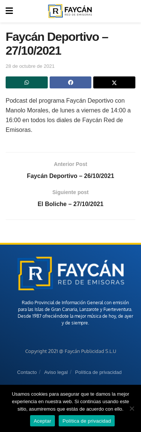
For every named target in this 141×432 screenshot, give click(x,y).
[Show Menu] (9, 11)
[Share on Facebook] (71, 82)
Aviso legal (56, 372)
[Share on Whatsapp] (27, 82)
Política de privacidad (98, 372)
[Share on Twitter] (114, 82)
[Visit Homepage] (69, 11)
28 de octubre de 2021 (30, 66)
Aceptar (43, 421)
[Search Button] (131, 11)
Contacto (27, 372)
